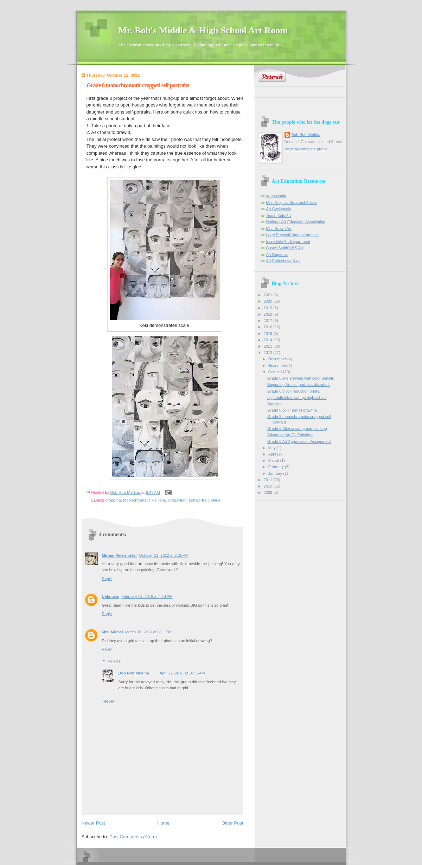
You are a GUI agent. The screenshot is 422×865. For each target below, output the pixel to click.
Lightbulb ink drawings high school (296, 397)
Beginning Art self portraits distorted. (298, 384)
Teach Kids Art (278, 215)
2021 (269, 295)
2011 (269, 480)
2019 (269, 308)
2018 (269, 314)
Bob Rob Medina (134, 673)
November (277, 365)
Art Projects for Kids (283, 261)
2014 (269, 340)
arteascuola (276, 196)
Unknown (111, 596)
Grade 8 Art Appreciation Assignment (299, 441)
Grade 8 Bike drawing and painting (297, 428)
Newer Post (93, 823)
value (215, 500)
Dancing (274, 404)
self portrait (199, 500)
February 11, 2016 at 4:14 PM (146, 596)
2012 (269, 352)
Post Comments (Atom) (133, 836)
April (272, 454)
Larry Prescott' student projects (293, 235)
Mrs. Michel (112, 632)
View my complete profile (306, 149)
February (276, 467)
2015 (269, 333)
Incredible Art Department (288, 241)
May (272, 448)
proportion (177, 500)
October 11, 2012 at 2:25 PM (163, 555)
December (277, 359)
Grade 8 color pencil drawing (292, 410)
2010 (269, 486)
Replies (114, 661)
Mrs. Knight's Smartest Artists (291, 202)
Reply (107, 578)
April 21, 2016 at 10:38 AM (182, 673)
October (275, 372)
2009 (269, 492)
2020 (269, 301)
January (275, 473)
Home (163, 823)
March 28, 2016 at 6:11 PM (148, 632)
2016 (269, 327)
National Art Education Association (295, 222)
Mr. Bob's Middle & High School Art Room (203, 30)
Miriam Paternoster (119, 555)
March (274, 460)
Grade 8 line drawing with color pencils (300, 378)
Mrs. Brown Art (279, 228)
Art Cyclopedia (279, 209)
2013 (269, 346)
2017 (269, 320)
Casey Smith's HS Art (284, 248)
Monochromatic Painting (144, 500)
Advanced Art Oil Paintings (290, 435)
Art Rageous (277, 254)
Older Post (232, 823)
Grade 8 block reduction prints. (293, 391)
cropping (113, 500)
